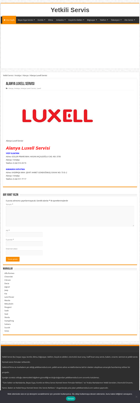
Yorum (9, 204)
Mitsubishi (8, 304)
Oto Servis (128, 20)
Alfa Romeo (9, 273)
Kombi (40, 20)
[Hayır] (136, 396)
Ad (8, 230)
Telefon (103, 20)
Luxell (39, 88)
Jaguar (7, 287)
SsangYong (9, 321)
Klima (50, 20)
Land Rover (9, 297)
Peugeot (7, 307)
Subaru (7, 324)
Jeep (6, 290)
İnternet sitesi (12, 249)
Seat (6, 314)
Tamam (71, 399)
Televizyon (115, 20)
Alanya (25, 75)
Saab (6, 310)
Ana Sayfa (9, 20)
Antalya (18, 75)
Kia (5, 294)
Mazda (7, 300)
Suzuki (7, 327)
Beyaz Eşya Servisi (25, 20)
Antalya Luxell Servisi (28, 88)
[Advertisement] (70, 46)
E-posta (10, 240)
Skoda (7, 317)
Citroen (7, 280)
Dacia (6, 283)
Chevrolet (8, 277)
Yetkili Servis (70, 9)
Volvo (6, 331)
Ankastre (60, 20)
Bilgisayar (91, 20)
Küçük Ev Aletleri (75, 20)
